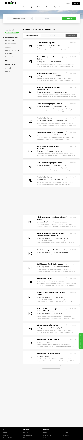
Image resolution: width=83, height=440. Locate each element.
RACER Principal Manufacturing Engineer (50, 264)
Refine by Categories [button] (11, 37)
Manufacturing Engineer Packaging (48, 353)
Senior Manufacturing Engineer (47, 73)
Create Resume (47, 435)
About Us (5, 435)
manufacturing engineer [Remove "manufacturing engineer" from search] (11, 32)
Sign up (76, 3)
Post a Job (25, 432)
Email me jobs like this (32, 35)
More (6, 60)
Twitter (66, 432)
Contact (5, 432)
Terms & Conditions (8, 438)
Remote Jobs (65, 438)
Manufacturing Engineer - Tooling (48, 339)
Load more (51, 367)
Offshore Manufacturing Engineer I (48, 325)
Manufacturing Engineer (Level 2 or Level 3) (51, 250)
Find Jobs (69, 18)
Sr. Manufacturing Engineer (45, 43)
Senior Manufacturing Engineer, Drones (49, 163)
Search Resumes (27, 435)
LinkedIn (67, 435)
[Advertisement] (51, 200)
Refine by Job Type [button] (10, 64)
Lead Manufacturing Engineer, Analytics (50, 132)
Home (4, 430)
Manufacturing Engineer (45, 118)
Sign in (68, 3)
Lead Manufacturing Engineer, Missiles (49, 104)
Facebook (67, 430)
